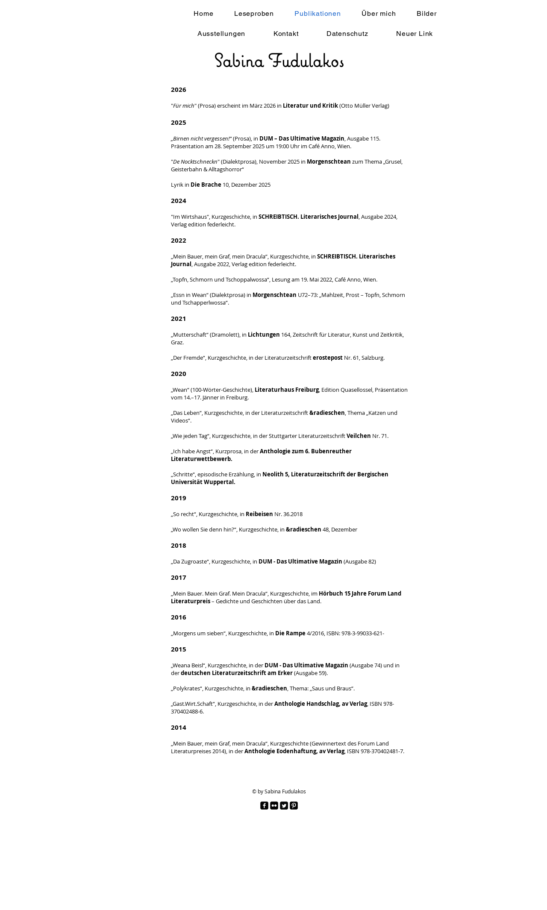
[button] (414, 33)
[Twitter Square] (284, 805)
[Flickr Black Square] (274, 805)
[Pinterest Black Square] (294, 805)
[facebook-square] (264, 805)
